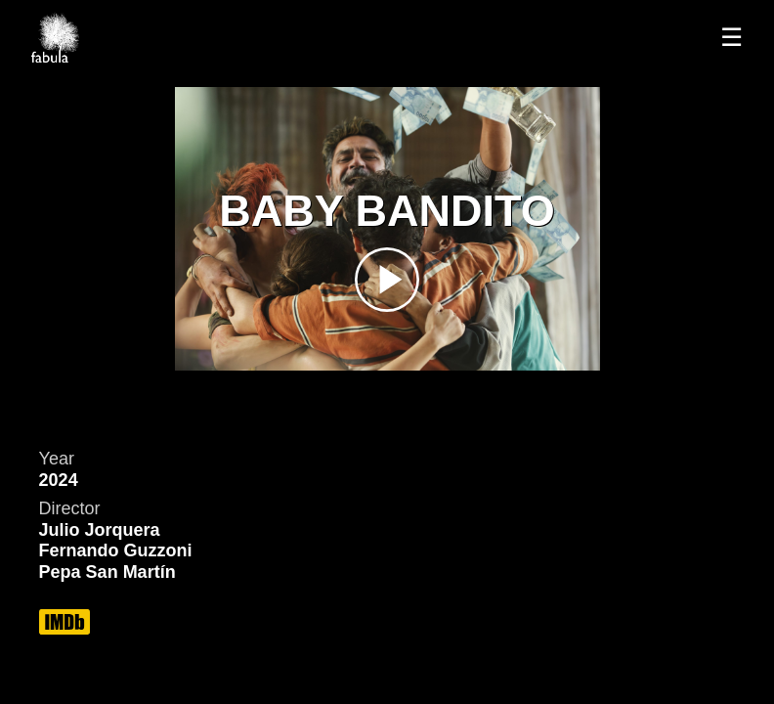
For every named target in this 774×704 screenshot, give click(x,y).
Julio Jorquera (99, 530)
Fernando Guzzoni (116, 550)
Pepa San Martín (107, 572)
